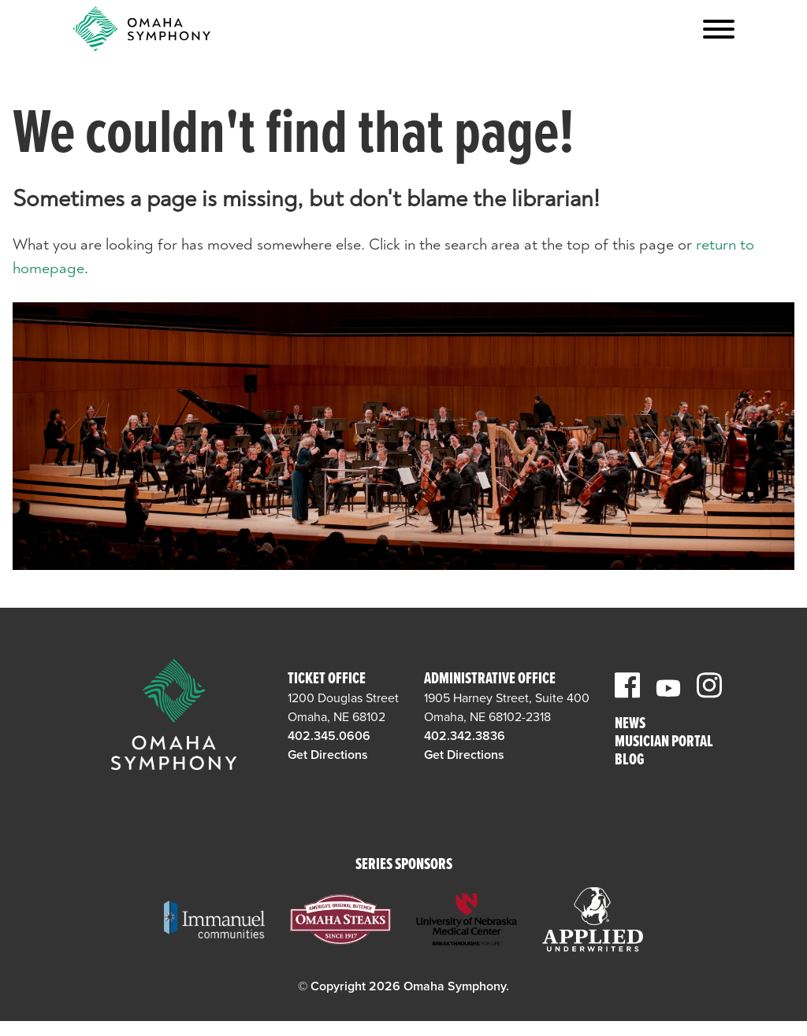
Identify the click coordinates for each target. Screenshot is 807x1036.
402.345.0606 (329, 736)
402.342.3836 (464, 736)
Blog (629, 761)
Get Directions (328, 755)
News (630, 725)
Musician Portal (664, 743)
